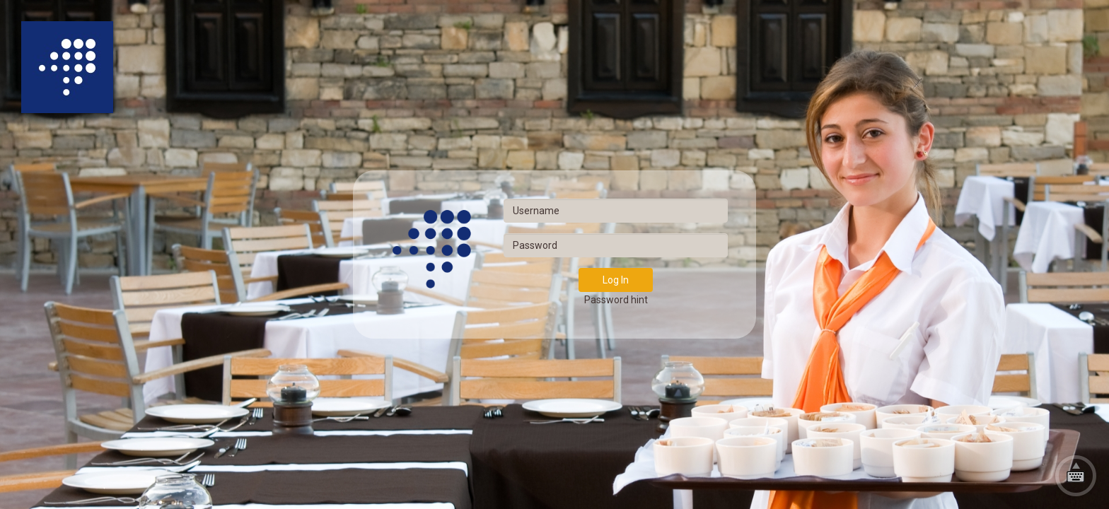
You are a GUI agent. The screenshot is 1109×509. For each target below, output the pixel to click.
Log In (616, 280)
